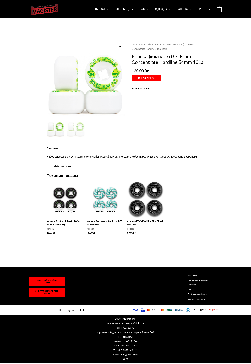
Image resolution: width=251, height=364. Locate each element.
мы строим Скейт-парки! (47, 293)
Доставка (191, 276)
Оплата (190, 290)
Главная (136, 44)
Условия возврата (195, 299)
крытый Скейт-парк (47, 282)
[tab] (53, 148)
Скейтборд (127, 9)
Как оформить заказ (196, 281)
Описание (53, 148)
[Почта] (86, 311)
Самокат (104, 9)
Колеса (160, 44)
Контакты (191, 285)
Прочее (203, 9)
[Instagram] (67, 311)
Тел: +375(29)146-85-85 (125, 351)
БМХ (146, 9)
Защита (183, 9)
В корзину (146, 78)
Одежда (164, 9)
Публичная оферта (196, 295)
